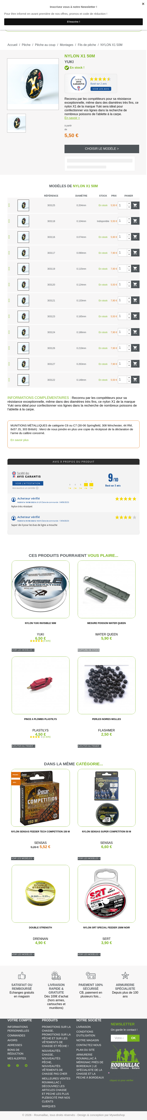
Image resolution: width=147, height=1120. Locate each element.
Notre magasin (87, 1040)
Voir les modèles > (23, 650)
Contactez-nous (88, 1045)
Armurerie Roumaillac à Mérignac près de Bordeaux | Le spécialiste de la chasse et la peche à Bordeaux (90, 1066)
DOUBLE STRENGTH (40, 927)
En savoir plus (20, 440)
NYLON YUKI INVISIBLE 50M (40, 623)
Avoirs (12, 1040)
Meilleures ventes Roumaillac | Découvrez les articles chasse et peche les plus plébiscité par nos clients (56, 1090)
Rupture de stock (88, 650)
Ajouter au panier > (23, 746)
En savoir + (72, 118)
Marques (49, 1106)
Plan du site (85, 1049)
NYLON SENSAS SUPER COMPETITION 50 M (106, 831)
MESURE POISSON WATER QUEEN (106, 623)
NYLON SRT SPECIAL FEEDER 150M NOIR (106, 927)
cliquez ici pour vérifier (121, 1080)
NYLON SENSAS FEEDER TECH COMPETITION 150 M (40, 831)
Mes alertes (16, 1058)
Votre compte (19, 1020)
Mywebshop (117, 1115)
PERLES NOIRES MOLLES (106, 719)
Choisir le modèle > (102, 148)
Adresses (14, 1045)
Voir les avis (101, 88)
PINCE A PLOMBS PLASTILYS (40, 719)
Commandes (16, 1035)
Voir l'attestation (28, 483)
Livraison (83, 1026)
